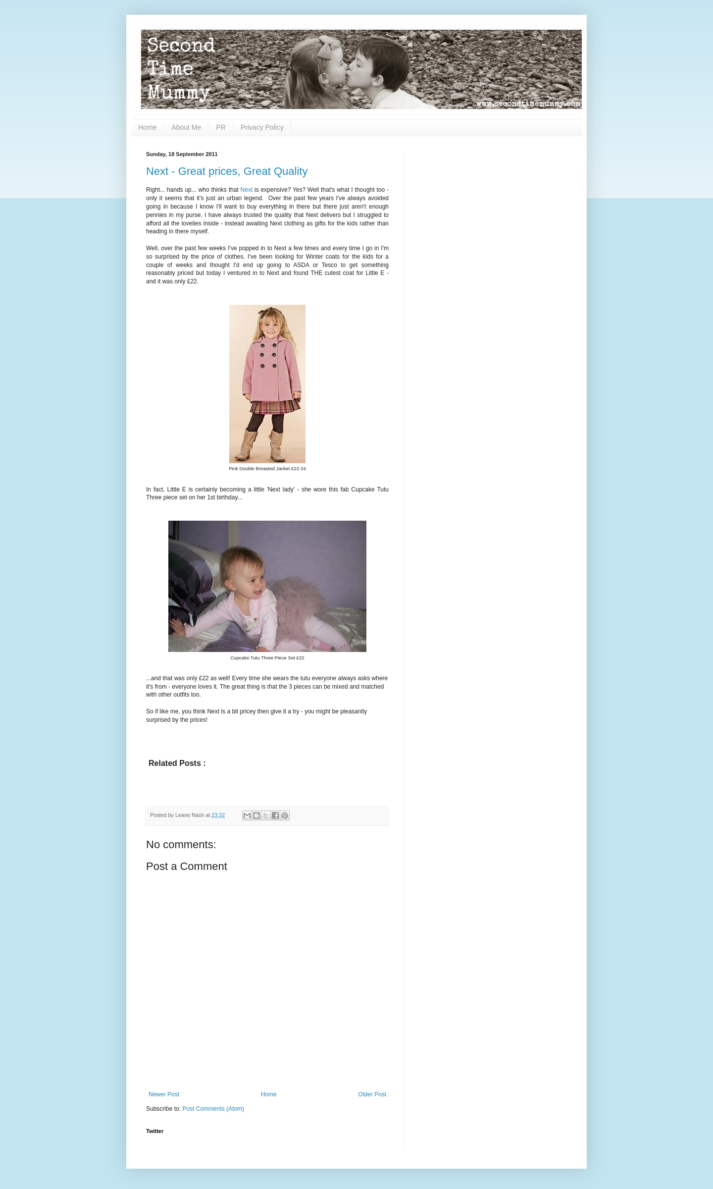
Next (247, 189)
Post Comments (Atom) (213, 1108)
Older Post (372, 1094)
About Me (186, 127)
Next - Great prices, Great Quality (226, 171)
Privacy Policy (262, 127)
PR (220, 127)
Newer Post (164, 1094)
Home (147, 127)
